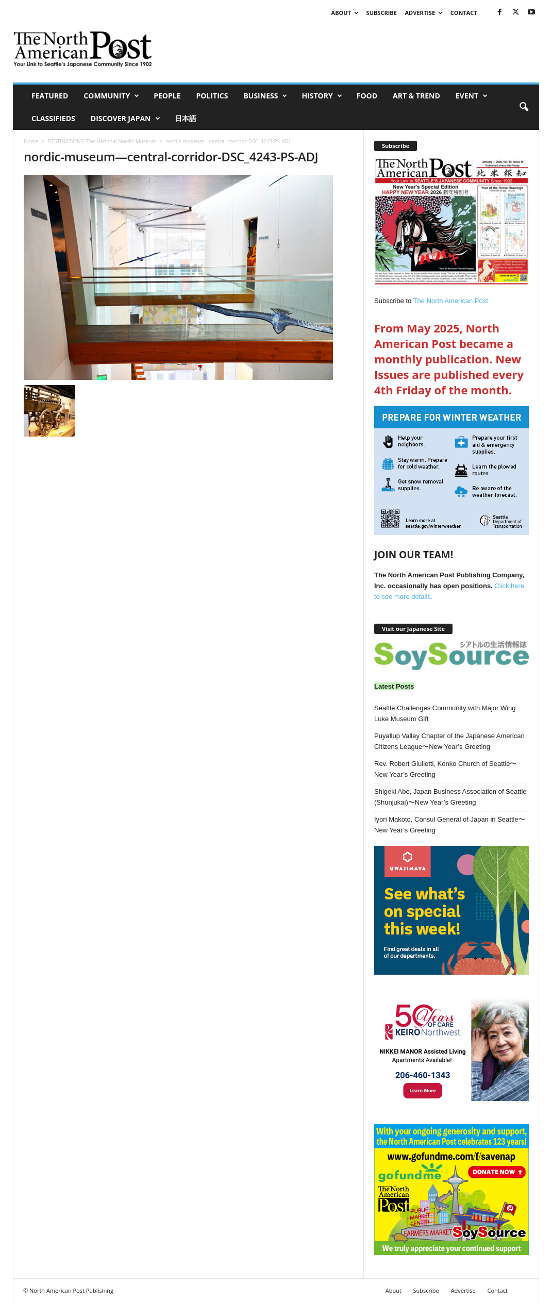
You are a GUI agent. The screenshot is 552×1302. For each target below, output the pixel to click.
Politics (212, 96)
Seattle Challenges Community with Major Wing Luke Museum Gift (445, 713)
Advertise (424, 12)
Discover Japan (125, 118)
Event (472, 96)
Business (265, 96)
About (344, 12)
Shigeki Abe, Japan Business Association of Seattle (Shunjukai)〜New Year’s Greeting (450, 797)
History (322, 96)
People (167, 96)
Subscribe (381, 12)
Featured (49, 96)
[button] (523, 107)
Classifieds (53, 118)
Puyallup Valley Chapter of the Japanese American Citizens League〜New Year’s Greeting (449, 741)
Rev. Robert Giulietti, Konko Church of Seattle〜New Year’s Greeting (445, 769)
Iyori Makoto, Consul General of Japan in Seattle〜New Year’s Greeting (449, 824)
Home (31, 141)
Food (367, 96)
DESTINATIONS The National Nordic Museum (101, 141)
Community (111, 96)
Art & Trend (416, 96)
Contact (463, 12)
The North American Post (450, 301)
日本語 (185, 118)
